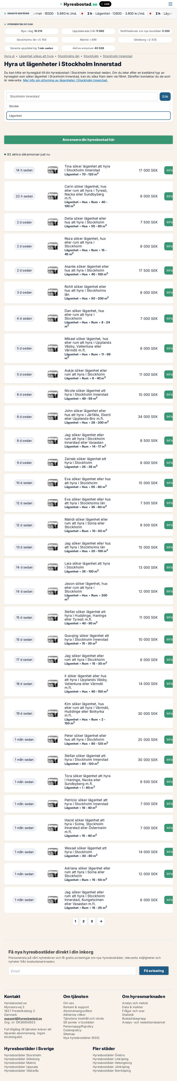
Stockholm (91, 56)
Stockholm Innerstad (117, 56)
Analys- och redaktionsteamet (143, 1022)
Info (170, 170)
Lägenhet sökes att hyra (36, 56)
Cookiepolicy (72, 1030)
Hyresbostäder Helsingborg (112, 1062)
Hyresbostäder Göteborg (22, 1059)
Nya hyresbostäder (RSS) (81, 1037)
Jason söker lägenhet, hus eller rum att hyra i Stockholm (86, 587)
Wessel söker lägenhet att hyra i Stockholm (85, 850)
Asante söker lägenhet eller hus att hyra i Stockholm (87, 268)
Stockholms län (68, 56)
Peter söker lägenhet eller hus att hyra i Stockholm (85, 737)
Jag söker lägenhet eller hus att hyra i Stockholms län (88, 545)
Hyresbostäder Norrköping (112, 1070)
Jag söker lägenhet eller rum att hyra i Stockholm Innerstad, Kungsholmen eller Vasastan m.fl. (85, 898)
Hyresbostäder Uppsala (21, 1067)
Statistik (128, 1014)
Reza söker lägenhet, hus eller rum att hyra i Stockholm (85, 242)
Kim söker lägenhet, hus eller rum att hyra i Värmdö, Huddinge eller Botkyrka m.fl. (87, 710)
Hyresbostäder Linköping (111, 1059)
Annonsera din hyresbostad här (88, 139)
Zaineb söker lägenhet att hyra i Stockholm (85, 461)
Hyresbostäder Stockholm (22, 1055)
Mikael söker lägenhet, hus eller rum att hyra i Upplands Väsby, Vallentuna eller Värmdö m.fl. (88, 344)
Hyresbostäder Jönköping (111, 1067)
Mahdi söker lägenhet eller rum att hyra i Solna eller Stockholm (86, 523)
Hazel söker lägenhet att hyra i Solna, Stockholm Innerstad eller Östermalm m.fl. (85, 826)
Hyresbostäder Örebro (109, 1055)
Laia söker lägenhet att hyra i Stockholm (87, 565)
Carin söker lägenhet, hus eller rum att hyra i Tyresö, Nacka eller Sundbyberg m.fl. (86, 192)
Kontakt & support (76, 1007)
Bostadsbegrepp (134, 1018)
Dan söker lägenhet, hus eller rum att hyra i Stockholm (84, 314)
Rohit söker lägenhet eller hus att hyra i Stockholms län (85, 290)
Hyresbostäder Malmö (20, 1062)
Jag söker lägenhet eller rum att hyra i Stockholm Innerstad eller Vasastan (85, 439)
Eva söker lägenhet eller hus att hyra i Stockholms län (88, 501)
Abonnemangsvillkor (77, 1011)
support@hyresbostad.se (23, 1018)
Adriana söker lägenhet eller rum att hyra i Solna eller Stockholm (88, 872)
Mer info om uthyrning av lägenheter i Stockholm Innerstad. (65, 80)
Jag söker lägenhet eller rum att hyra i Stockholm (85, 658)
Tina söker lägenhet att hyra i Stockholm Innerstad (87, 168)
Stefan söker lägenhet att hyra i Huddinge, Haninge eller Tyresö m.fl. (85, 615)
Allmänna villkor (74, 1014)
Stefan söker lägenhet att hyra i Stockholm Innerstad (86, 758)
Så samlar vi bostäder (78, 1022)
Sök (165, 96)
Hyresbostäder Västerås (21, 1070)
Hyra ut (9, 56)
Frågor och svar (133, 1011)
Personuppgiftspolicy (78, 1026)
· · (57, 13)
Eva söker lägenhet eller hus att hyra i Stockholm (88, 481)
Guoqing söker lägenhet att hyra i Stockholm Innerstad (87, 637)
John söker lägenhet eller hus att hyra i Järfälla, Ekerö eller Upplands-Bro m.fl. (88, 414)
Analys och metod (135, 1003)
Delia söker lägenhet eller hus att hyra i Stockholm (85, 220)
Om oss (68, 1003)
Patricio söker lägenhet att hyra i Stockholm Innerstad (86, 802)
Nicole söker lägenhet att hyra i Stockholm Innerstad (86, 392)
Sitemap (69, 1034)
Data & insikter (132, 1007)
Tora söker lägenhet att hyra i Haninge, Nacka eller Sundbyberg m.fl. (88, 780)
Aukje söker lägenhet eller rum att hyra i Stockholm (86, 372)
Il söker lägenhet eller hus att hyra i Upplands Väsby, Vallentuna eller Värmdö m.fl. (86, 682)
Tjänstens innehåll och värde (83, 1018)
